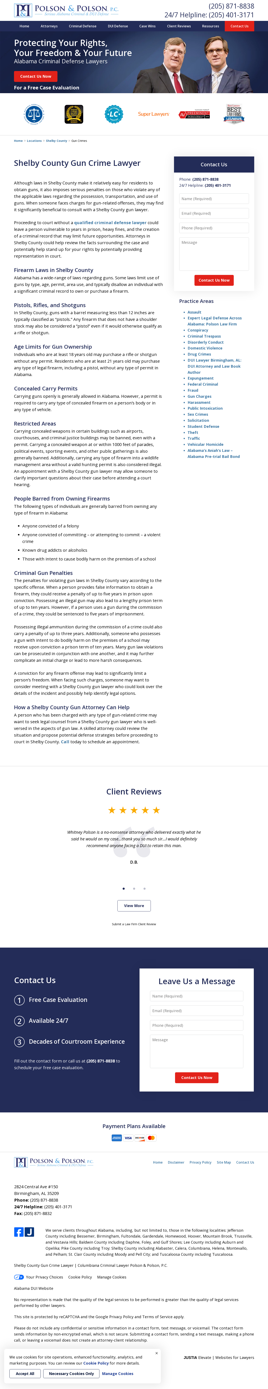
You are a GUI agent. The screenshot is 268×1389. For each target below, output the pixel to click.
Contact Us (240, 26)
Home (24, 26)
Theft (193, 432)
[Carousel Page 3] (144, 888)
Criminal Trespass (204, 336)
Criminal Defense (83, 26)
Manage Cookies (111, 1277)
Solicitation (198, 420)
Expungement (201, 378)
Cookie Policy (80, 1277)
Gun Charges (199, 396)
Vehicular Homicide (206, 444)
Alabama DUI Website (33, 1288)
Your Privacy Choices (38, 1277)
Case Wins (147, 26)
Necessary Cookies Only (71, 1373)
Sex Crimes (198, 414)
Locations (34, 141)
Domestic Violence (205, 348)
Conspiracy (198, 330)
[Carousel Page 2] (134, 888)
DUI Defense (118, 26)
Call (65, 742)
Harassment (199, 402)
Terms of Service (157, 1316)
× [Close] (156, 1353)
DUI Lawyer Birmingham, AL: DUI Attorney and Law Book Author (214, 366)
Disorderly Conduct (206, 342)
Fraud (193, 390)
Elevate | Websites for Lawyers (219, 1357)
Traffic (194, 438)
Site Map (224, 1162)
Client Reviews (179, 26)
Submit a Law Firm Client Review (134, 924)
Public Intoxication (205, 408)
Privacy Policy (201, 1162)
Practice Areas (196, 300)
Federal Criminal (203, 384)
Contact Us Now (35, 76)
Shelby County (56, 141)
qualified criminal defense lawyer (110, 222)
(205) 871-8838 (231, 5)
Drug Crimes (199, 354)
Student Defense (203, 426)
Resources (210, 26)
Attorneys (49, 26)
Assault (194, 312)
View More (134, 905)
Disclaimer (176, 1162)
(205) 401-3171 (231, 14)
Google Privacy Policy (114, 1316)
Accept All (25, 1373)
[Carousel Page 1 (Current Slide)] (123, 888)
